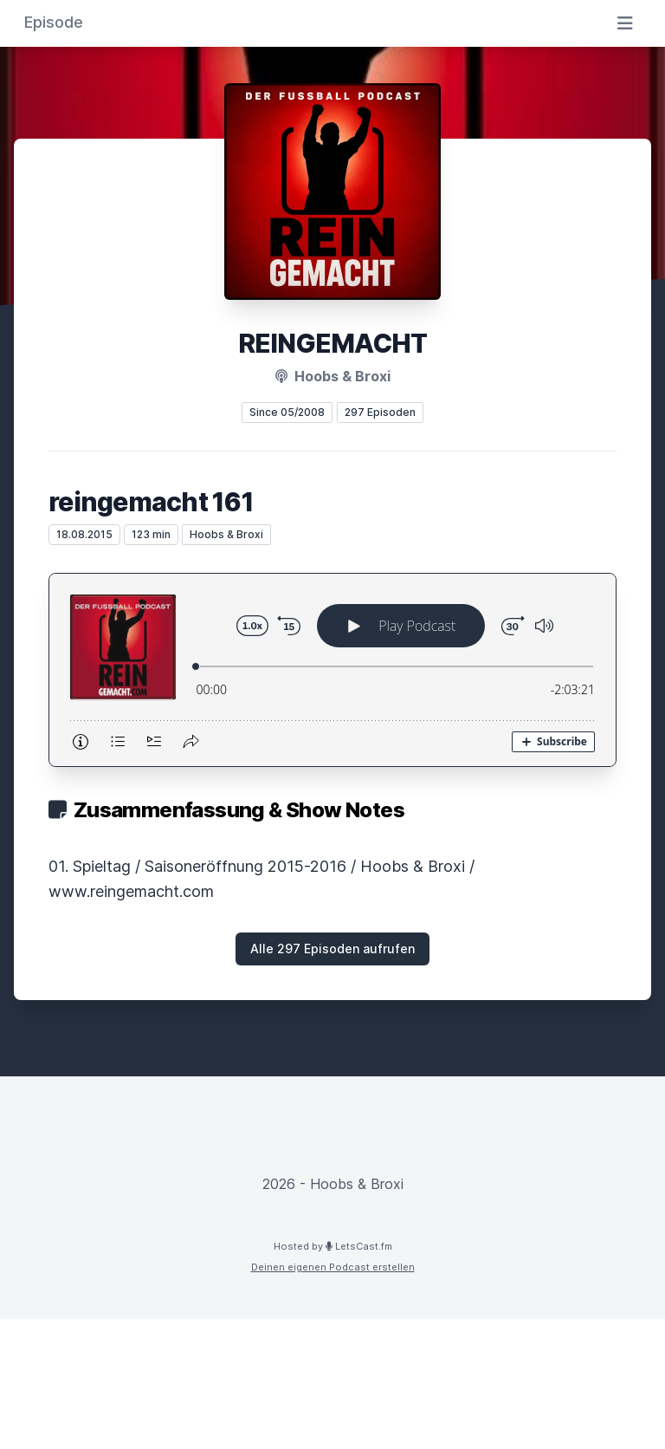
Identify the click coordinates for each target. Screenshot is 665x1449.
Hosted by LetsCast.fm (333, 1246)
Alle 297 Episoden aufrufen (332, 948)
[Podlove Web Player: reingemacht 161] (332, 670)
